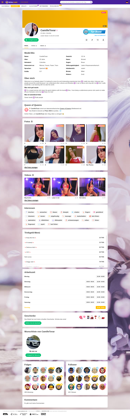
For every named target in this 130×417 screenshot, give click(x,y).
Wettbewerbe (44, 6)
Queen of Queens (65, 108)
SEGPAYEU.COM (45, 411)
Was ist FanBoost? (100, 35)
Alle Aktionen (33, 6)
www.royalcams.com (22, 411)
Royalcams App (55, 6)
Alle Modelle (5, 6)
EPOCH (38, 411)
